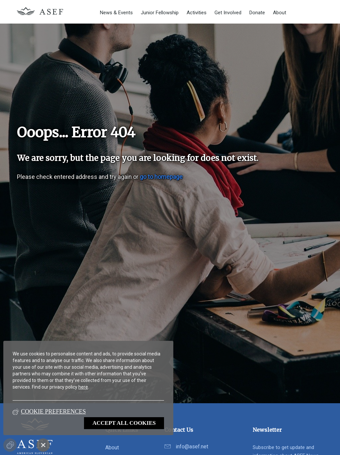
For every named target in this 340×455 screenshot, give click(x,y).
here (83, 387)
